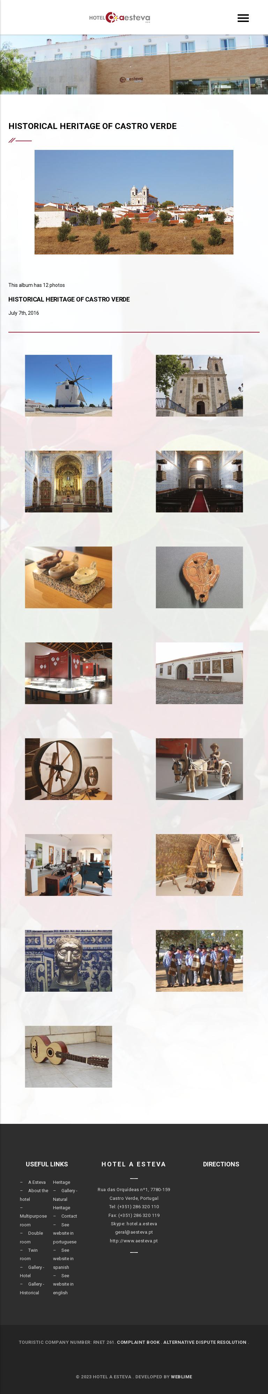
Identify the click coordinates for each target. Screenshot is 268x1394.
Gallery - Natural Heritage (65, 1199)
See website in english (63, 1284)
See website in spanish (63, 1259)
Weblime (181, 1376)
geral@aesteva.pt (134, 1232)
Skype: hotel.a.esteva (134, 1223)
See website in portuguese (64, 1233)
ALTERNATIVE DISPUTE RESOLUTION (204, 1342)
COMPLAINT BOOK (138, 1342)
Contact (69, 1216)
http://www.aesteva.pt (134, 1240)
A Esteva (37, 1182)
